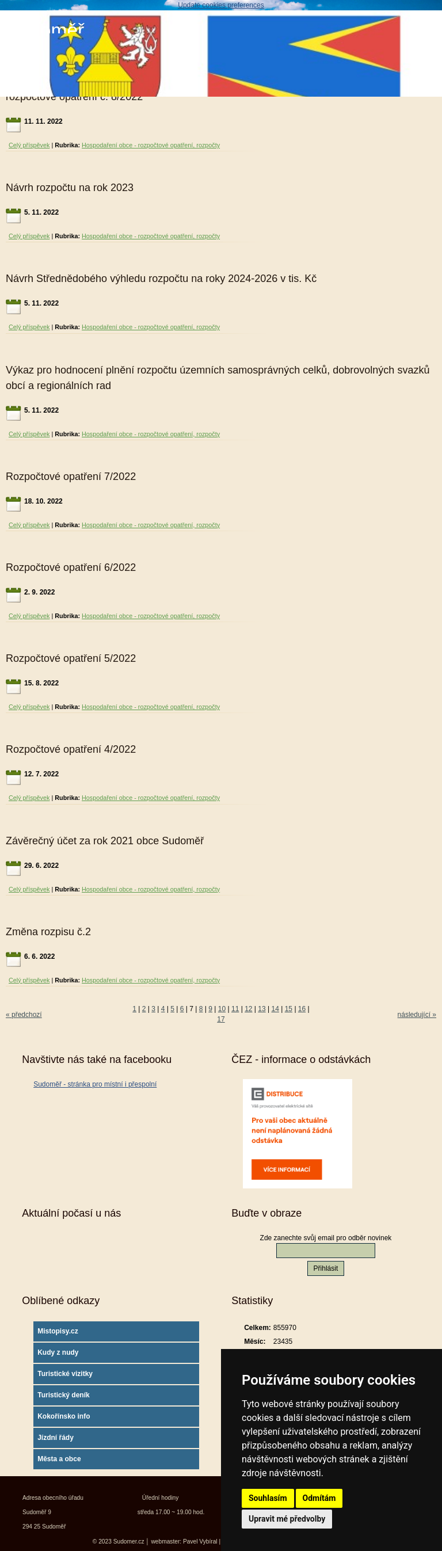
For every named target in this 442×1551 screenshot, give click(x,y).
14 (275, 1009)
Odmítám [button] (319, 1498)
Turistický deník (63, 1395)
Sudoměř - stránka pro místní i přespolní (95, 1084)
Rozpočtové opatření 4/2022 (71, 749)
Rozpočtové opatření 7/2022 (71, 476)
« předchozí (24, 1015)
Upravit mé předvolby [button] (287, 1518)
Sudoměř (45, 30)
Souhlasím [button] (268, 1498)
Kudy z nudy (57, 1352)
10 (222, 1009)
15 (288, 1009)
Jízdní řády (55, 1438)
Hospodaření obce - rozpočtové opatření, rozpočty (151, 145)
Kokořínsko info (63, 1416)
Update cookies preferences (221, 5)
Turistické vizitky (65, 1374)
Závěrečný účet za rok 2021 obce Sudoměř (105, 841)
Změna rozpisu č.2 (48, 932)
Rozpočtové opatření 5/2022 (71, 658)
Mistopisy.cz (57, 1331)
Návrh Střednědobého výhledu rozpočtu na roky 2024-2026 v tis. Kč (161, 278)
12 (248, 1009)
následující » (417, 1015)
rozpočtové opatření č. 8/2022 (74, 96)
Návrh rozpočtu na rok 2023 (70, 187)
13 (261, 1009)
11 (235, 1009)
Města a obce (59, 1459)
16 (302, 1009)
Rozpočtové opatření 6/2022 (71, 567)
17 (220, 1019)
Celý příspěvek (29, 145)
